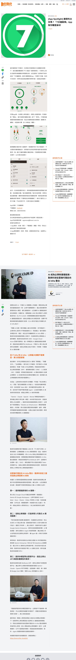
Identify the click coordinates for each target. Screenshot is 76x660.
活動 (47, 4)
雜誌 (54, 4)
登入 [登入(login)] (63, 4)
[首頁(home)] (6, 4)
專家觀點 (37, 4)
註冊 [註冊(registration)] (67, 4)
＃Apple (50, 28)
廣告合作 (68, 0)
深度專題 (24, 4)
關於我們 (62, 0)
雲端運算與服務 (58, 271)
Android (19, 208)
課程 (50, 4)
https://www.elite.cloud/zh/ (19, 638)
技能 (56, 16)
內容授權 (73, 0)
